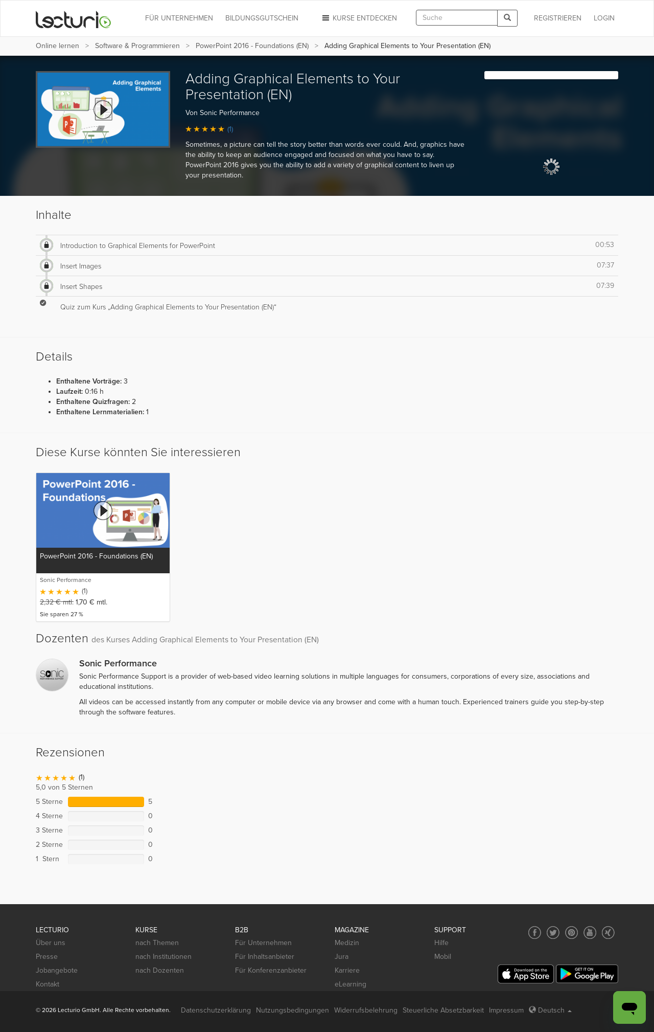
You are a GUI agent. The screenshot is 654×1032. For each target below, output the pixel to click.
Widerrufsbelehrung (366, 1010)
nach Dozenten (159, 970)
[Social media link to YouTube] (589, 932)
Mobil (442, 956)
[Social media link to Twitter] (553, 932)
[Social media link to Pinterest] (571, 932)
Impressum (506, 1010)
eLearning (350, 984)
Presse (47, 956)
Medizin (347, 942)
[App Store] (526, 973)
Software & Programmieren (137, 45)
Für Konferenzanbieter (271, 970)
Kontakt (47, 984)
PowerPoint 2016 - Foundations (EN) (252, 45)
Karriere (347, 970)
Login (604, 18)
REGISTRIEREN (557, 18)
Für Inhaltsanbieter (264, 956)
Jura (341, 956)
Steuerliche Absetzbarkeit (443, 1010)
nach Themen (157, 942)
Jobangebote (57, 970)
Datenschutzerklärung (216, 1010)
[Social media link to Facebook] (534, 932)
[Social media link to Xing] (608, 932)
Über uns (50, 942)
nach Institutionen (163, 956)
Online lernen (57, 45)
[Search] (507, 18)
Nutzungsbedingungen (292, 1010)
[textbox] (457, 18)
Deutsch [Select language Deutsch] (550, 1010)
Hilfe (441, 942)
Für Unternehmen (263, 942)
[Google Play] (587, 973)
